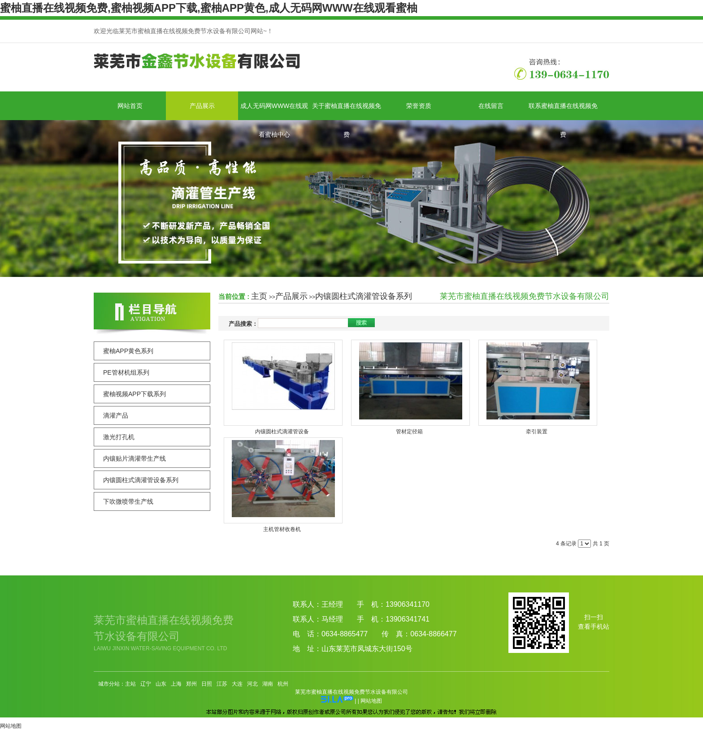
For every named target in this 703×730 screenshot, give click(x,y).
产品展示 (291, 296)
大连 (237, 684)
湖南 (267, 684)
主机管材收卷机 (282, 529)
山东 (161, 684)
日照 (206, 684)
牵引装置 (536, 431)
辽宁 (145, 684)
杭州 (283, 684)
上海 (176, 684)
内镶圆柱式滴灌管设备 (282, 431)
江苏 (222, 684)
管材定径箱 (409, 431)
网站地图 (371, 701)
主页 (259, 296)
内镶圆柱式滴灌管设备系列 (363, 296)
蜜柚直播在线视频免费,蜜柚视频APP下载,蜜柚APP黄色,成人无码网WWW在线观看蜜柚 (208, 8)
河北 (252, 684)
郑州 (191, 684)
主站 (130, 684)
